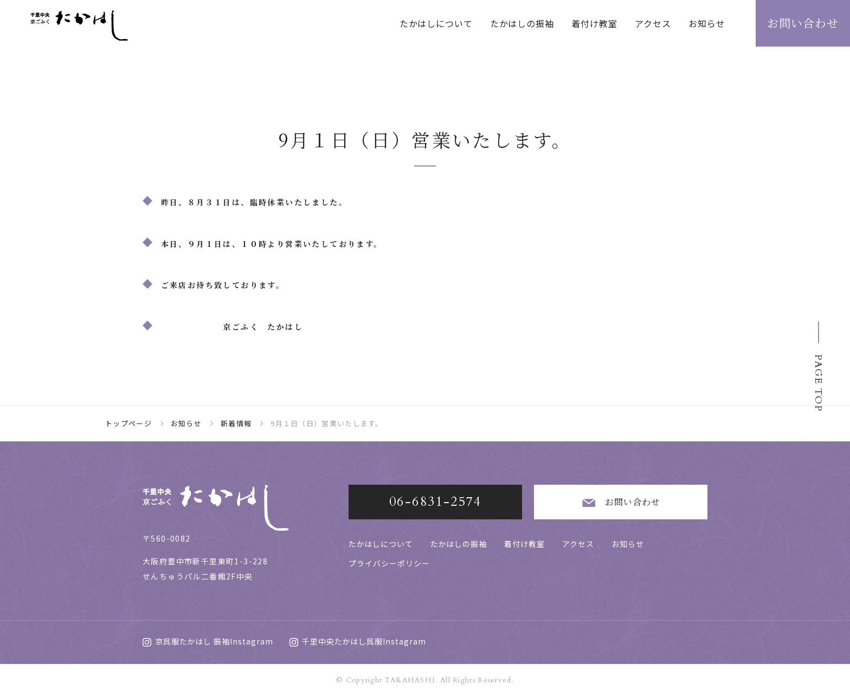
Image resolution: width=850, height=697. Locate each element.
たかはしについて (436, 23)
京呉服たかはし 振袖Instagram (208, 641)
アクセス (653, 23)
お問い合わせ (620, 503)
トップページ (128, 423)
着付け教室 (594, 23)
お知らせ (706, 23)
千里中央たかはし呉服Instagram (357, 641)
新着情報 (236, 423)
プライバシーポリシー (389, 563)
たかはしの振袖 (522, 23)
